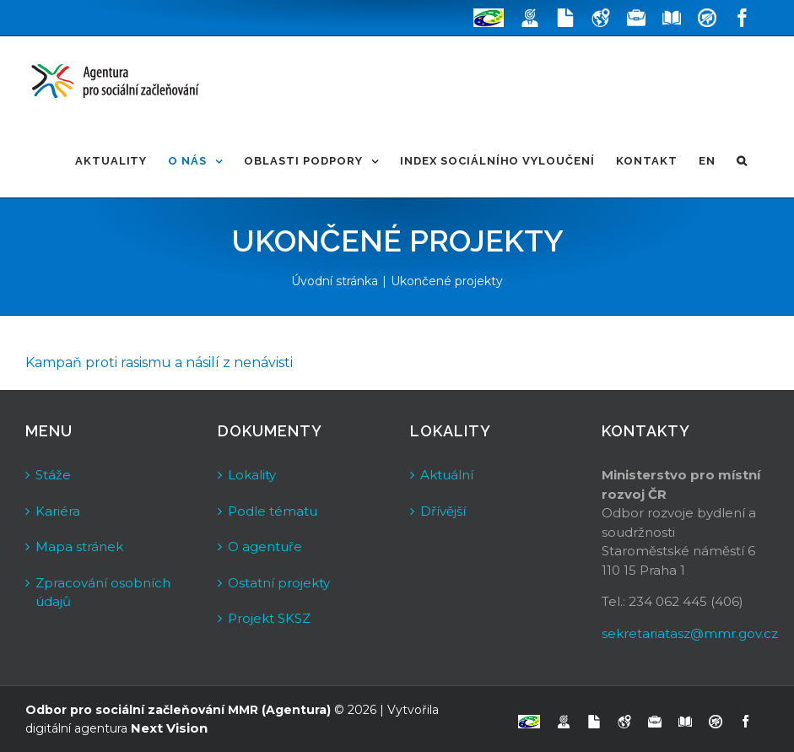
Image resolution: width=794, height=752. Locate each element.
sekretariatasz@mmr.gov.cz (690, 633)
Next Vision (169, 728)
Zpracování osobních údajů (102, 592)
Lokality (252, 475)
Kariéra (57, 511)
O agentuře (265, 546)
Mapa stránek (79, 546)
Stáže (53, 475)
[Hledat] (742, 161)
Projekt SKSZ (269, 618)
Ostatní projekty (279, 583)
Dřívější (443, 511)
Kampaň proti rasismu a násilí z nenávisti (159, 362)
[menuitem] (111, 161)
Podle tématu (272, 511)
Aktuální (446, 475)
